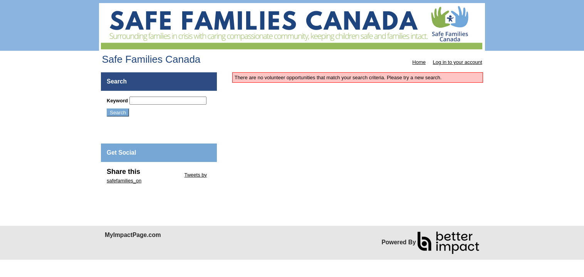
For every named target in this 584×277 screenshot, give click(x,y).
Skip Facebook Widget (132, 192)
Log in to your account (457, 62)
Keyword (117, 100)
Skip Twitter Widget (161, 175)
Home (419, 62)
